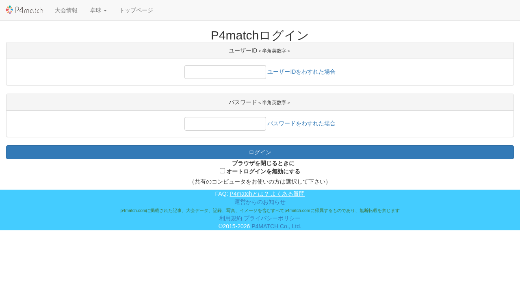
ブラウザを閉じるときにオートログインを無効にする (263, 167)
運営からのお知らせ (260, 202)
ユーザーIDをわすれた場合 (301, 71)
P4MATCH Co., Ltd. (276, 226)
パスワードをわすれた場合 (301, 123)
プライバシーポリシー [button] (272, 218)
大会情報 (66, 10)
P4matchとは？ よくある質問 (267, 193)
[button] (98, 10)
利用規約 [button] (230, 218)
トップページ (136, 10)
